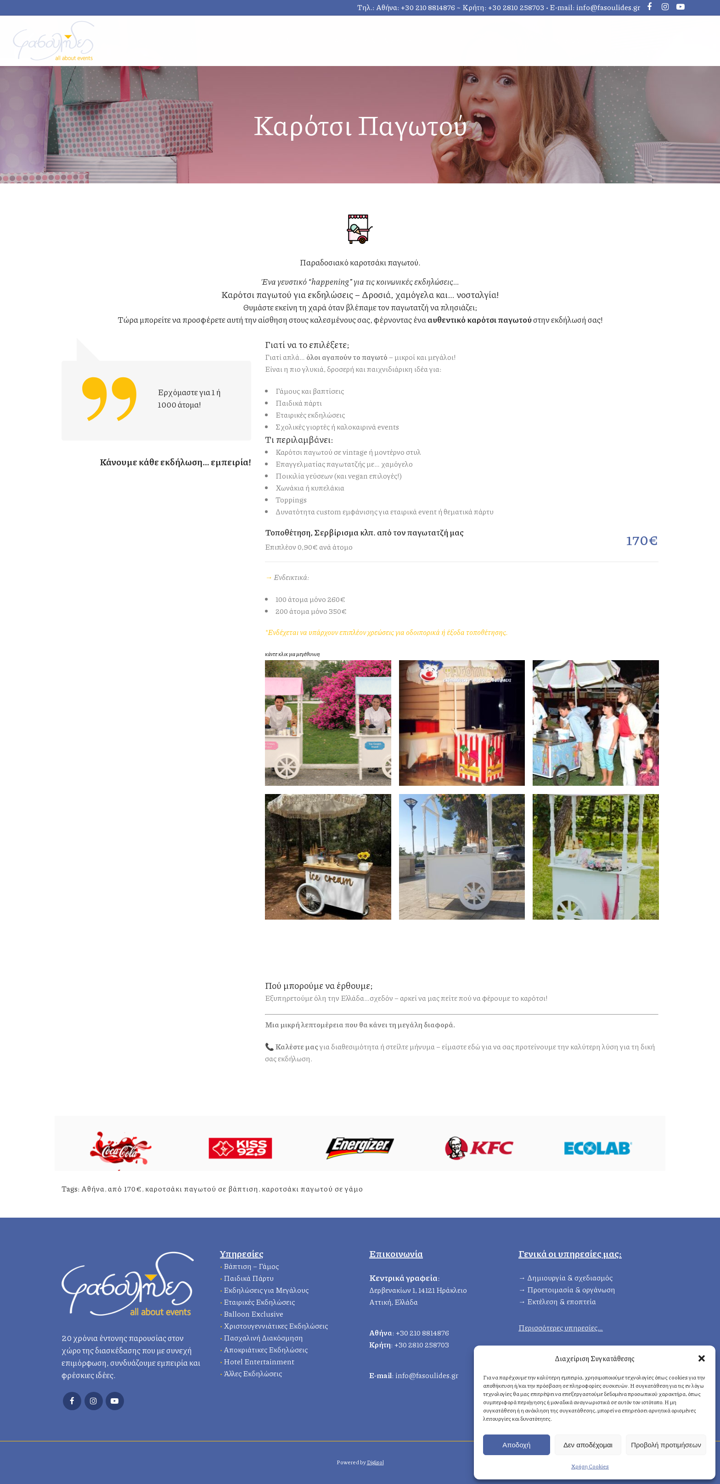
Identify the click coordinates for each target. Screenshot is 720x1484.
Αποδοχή (516, 1445)
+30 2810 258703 (516, 7)
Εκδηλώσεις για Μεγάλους (266, 1288)
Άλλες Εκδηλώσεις (253, 1372)
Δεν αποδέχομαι (588, 1445)
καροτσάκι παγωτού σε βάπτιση (202, 1188)
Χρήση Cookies (590, 1466)
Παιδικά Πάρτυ (249, 1276)
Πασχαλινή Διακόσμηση (263, 1336)
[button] (701, 1358)
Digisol (375, 1462)
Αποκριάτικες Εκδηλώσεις (266, 1348)
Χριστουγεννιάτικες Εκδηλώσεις (276, 1324)
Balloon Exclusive (253, 1312)
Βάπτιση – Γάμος (251, 1264)
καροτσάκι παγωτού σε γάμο (312, 1188)
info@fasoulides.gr (608, 7)
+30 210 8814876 (428, 7)
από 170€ (125, 1188)
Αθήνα (93, 1188)
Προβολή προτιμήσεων (666, 1445)
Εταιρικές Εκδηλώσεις (259, 1300)
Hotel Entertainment (259, 1360)
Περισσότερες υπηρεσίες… (560, 1326)
